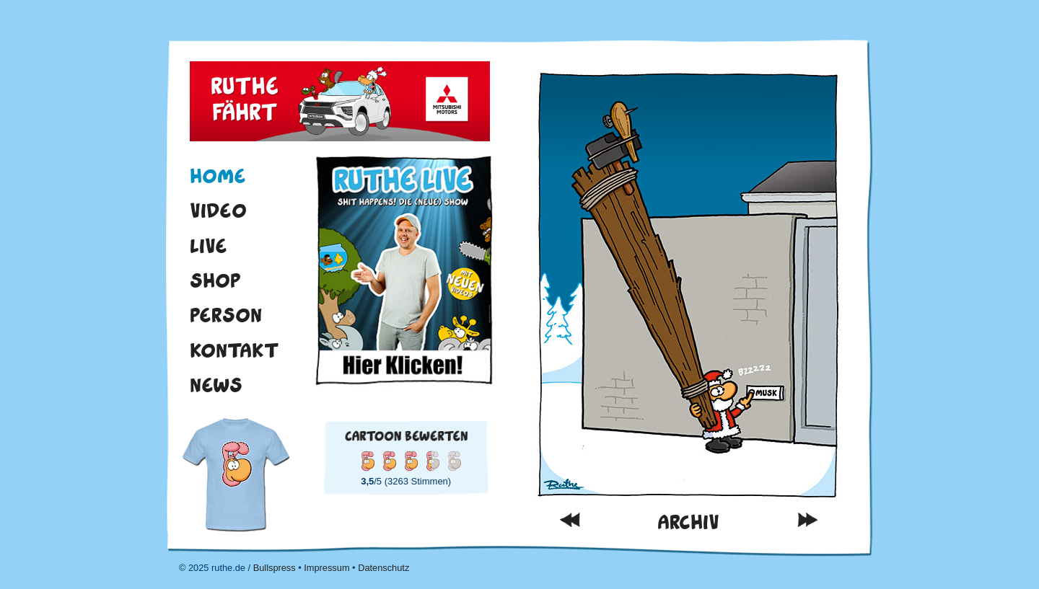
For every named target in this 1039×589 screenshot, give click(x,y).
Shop (215, 280)
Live (208, 246)
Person (226, 315)
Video (218, 210)
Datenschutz (383, 567)
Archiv (688, 522)
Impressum (326, 567)
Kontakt (234, 350)
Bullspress (274, 567)
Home (218, 176)
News (216, 385)
